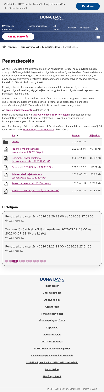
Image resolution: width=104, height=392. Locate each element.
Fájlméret (94, 135)
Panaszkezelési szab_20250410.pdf (31, 183)
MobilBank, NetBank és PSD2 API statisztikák (52, 362)
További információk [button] (16, 8)
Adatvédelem (52, 299)
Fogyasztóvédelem (51, 46)
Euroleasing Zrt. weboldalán (38, 129)
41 (41, 261)
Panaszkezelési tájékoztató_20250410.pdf (35, 190)
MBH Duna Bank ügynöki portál (52, 348)
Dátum (76, 135)
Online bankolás (18, 36)
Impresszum (52, 285)
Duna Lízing (52, 369)
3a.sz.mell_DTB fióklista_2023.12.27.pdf (33, 166)
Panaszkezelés (52, 334)
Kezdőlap (12, 46)
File (13, 135)
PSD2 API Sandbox (52, 341)
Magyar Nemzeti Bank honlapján (51, 114)
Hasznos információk (29, 46)
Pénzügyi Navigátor (52, 313)
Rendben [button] (88, 6)
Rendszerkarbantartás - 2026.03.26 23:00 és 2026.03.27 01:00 (49, 216)
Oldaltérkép (52, 306)
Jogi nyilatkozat (52, 292)
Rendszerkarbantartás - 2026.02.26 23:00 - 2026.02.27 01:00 (48, 246)
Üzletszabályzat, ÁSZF (52, 320)
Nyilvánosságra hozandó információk (52, 355)
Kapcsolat (52, 327)
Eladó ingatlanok (52, 376)
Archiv (15, 141)
